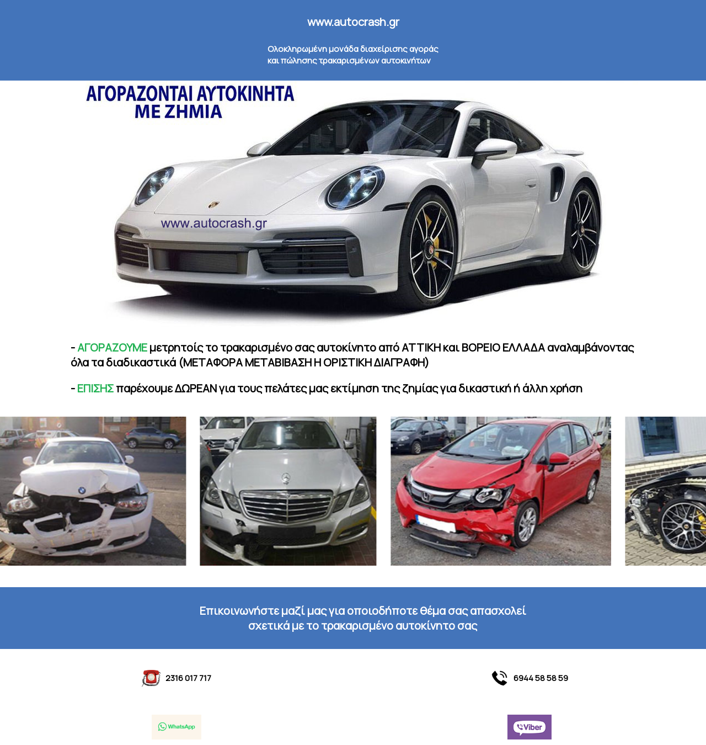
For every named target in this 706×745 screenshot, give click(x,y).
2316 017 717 (177, 678)
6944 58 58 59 (529, 678)
